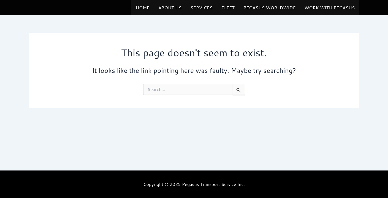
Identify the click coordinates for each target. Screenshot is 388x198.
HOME (142, 7)
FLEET (228, 7)
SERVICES (201, 7)
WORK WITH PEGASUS (329, 7)
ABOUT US (169, 7)
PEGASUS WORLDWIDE (269, 7)
